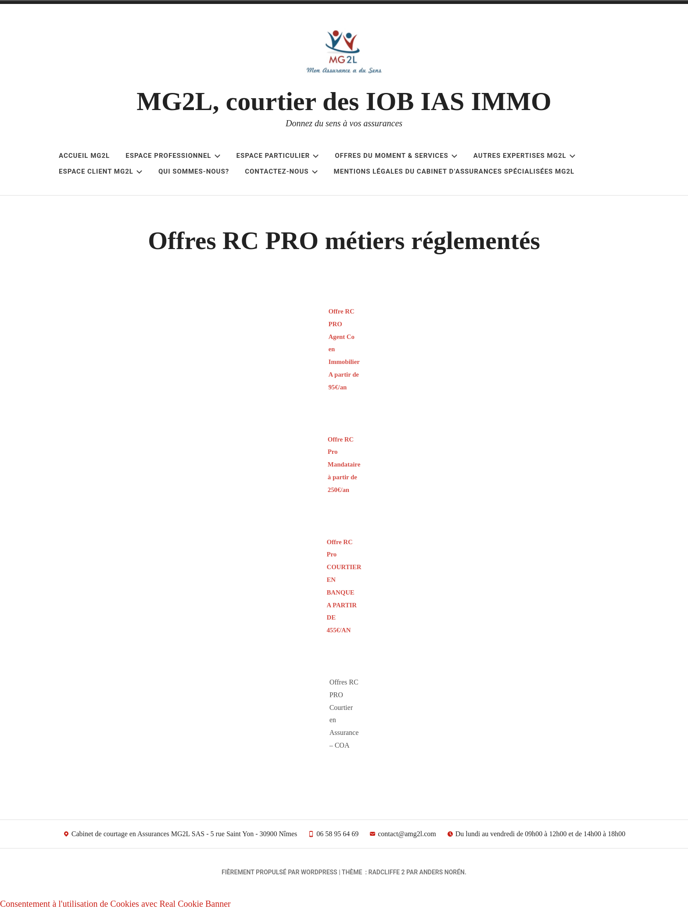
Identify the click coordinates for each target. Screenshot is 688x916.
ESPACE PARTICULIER (277, 156)
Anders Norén (442, 876)
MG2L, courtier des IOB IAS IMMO (344, 101)
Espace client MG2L (101, 171)
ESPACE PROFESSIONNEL (172, 156)
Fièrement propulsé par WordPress (279, 876)
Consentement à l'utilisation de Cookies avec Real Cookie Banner (115, 908)
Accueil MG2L (84, 156)
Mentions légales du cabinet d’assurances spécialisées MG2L (454, 171)
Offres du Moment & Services (396, 156)
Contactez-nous (281, 171)
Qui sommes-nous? (193, 171)
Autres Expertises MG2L (524, 156)
